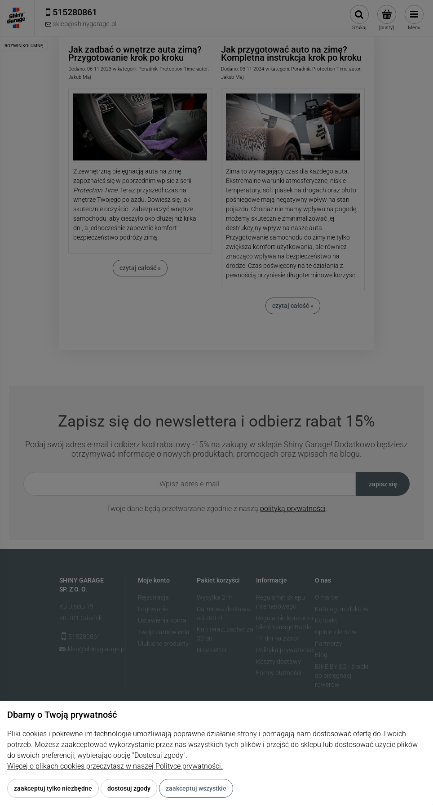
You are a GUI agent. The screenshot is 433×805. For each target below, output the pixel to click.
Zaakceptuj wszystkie (196, 788)
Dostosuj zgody (128, 788)
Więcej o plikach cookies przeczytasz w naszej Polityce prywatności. (115, 766)
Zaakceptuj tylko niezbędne (53, 788)
